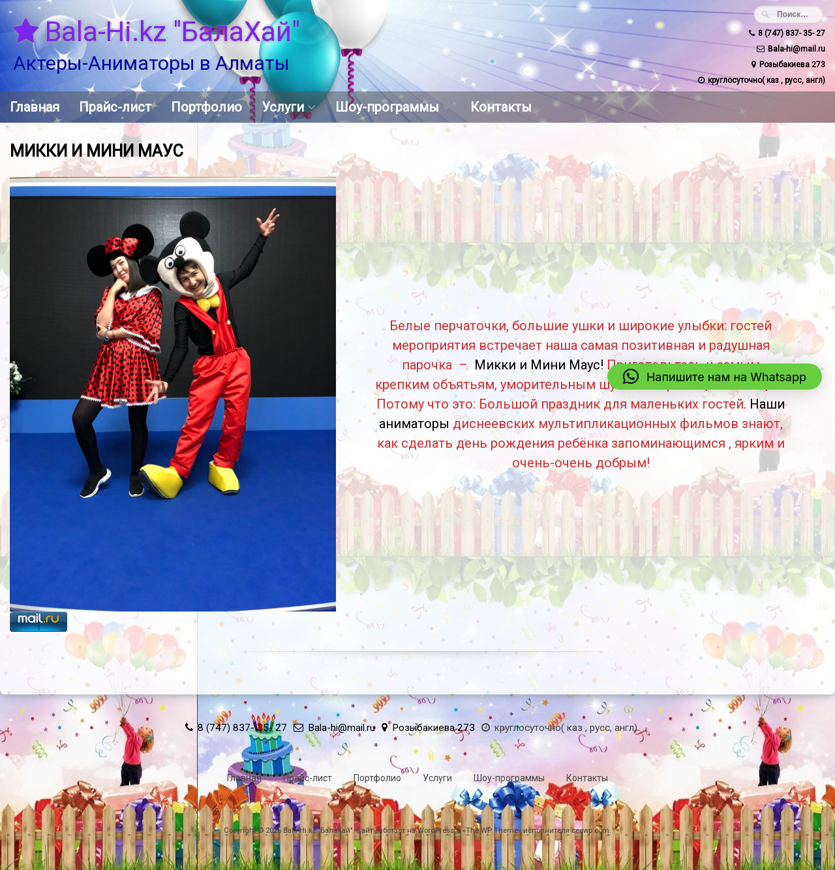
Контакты (501, 107)
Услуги (283, 107)
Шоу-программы (387, 107)
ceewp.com (590, 830)
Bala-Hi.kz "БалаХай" (156, 32)
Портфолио (206, 107)
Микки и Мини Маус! (540, 365)
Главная (34, 107)
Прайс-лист (115, 107)
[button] (714, 377)
